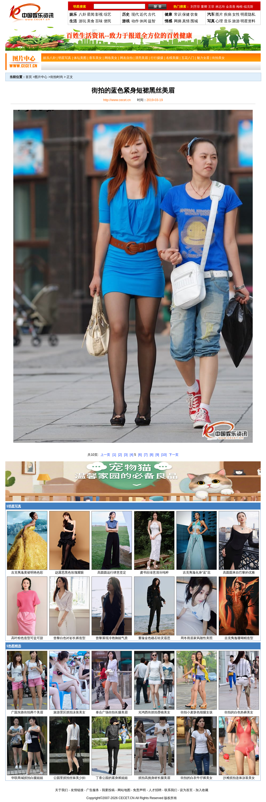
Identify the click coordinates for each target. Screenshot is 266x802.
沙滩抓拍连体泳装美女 (239, 778)
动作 (135, 21)
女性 (236, 14)
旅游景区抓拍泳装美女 (69, 712)
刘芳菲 (195, 6)
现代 (135, 14)
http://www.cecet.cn (117, 100)
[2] (120, 455)
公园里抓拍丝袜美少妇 (69, 778)
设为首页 (186, 790)
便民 (107, 21)
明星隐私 (247, 14)
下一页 (173, 455)
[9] (157, 455)
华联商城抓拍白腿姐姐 (27, 778)
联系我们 (170, 790)
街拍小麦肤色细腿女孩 (197, 712)
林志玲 (220, 6)
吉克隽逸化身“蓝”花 (196, 572)
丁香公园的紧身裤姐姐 (112, 778)
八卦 (82, 14)
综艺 (107, 14)
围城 (194, 21)
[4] (131, 455)
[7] (145, 455)
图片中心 (41, 77)
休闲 (143, 21)
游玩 (82, 21)
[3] (125, 455)
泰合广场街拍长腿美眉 (112, 712)
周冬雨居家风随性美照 (197, 638)
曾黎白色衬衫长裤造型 (69, 638)
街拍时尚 (56, 77)
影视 (99, 14)
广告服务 (92, 790)
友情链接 (77, 790)
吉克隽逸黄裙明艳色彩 (27, 572)
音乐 (227, 21)
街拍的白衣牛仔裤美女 (197, 778)
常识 (177, 14)
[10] (164, 455)
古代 (151, 14)
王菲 (211, 6)
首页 (29, 77)
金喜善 (230, 6)
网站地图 (124, 790)
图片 (219, 14)
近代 (143, 14)
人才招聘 (155, 790)
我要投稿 (108, 790)
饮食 (194, 14)
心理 (219, 21)
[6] (140, 455)
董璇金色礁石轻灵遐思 (154, 638)
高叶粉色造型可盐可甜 (27, 638)
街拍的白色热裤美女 (239, 712)
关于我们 (61, 790)
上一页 (105, 455)
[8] (151, 455)
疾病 (227, 14)
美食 (90, 21)
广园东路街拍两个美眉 (27, 712)
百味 (99, 21)
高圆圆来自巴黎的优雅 (239, 572)
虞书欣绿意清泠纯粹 (154, 572)
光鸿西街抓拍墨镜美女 (154, 712)
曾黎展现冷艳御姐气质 (112, 638)
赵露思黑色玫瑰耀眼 (69, 572)
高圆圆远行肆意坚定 (111, 572)
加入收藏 (202, 790)
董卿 (204, 6)
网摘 (177, 21)
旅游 (236, 21)
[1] (114, 455)
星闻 (90, 14)
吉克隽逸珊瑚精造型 (239, 638)
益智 (151, 21)
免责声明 (139, 790)
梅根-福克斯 (244, 6)
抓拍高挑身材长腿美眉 (154, 778)
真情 (186, 21)
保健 (186, 14)
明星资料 (247, 21)
